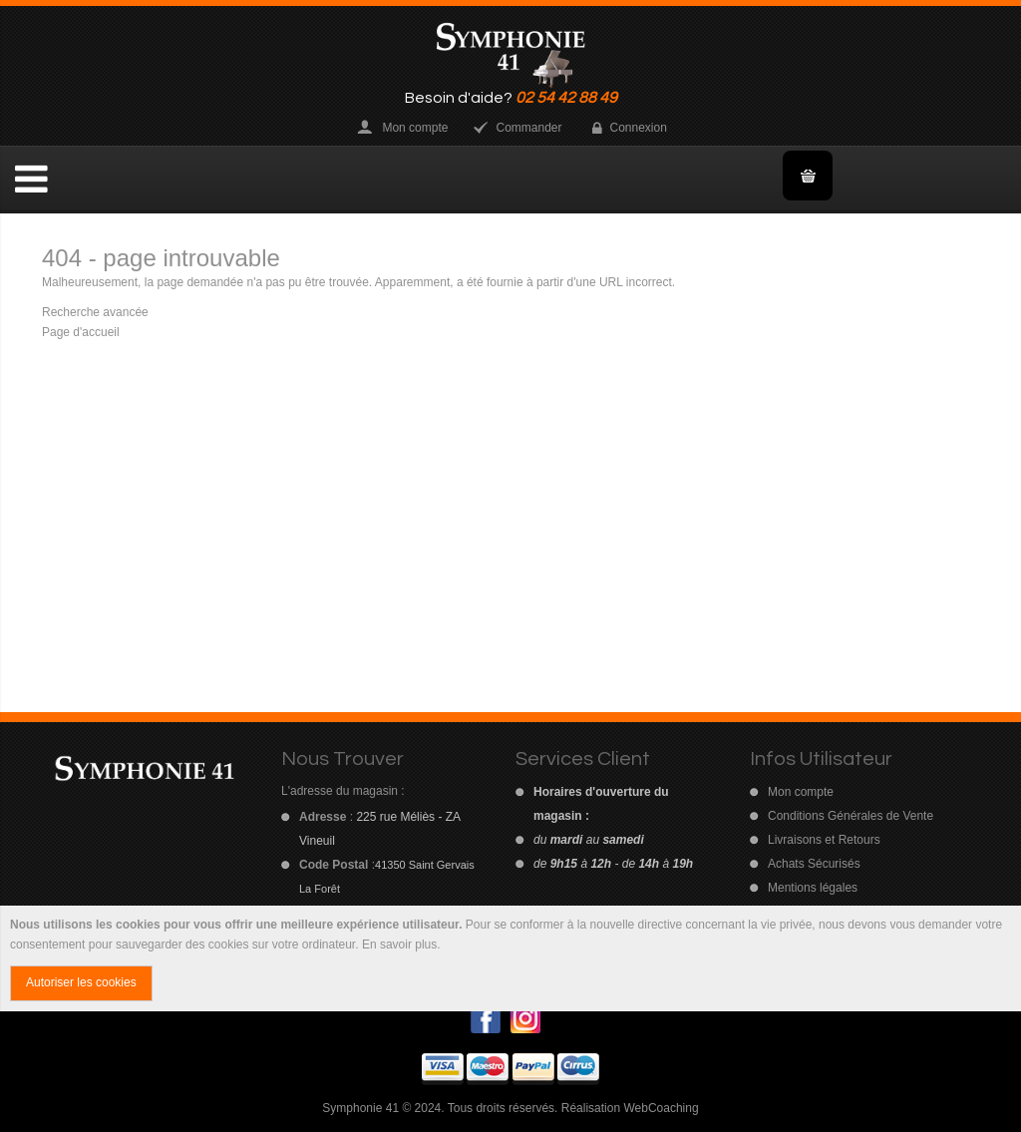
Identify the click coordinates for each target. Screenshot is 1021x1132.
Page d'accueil (81, 332)
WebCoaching (660, 1108)
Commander (528, 128)
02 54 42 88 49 (566, 98)
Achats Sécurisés (814, 864)
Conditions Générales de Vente (850, 816)
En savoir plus (399, 944)
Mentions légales (812, 888)
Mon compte (415, 128)
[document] (510, 958)
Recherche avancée (95, 312)
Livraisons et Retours (824, 840)
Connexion (638, 128)
